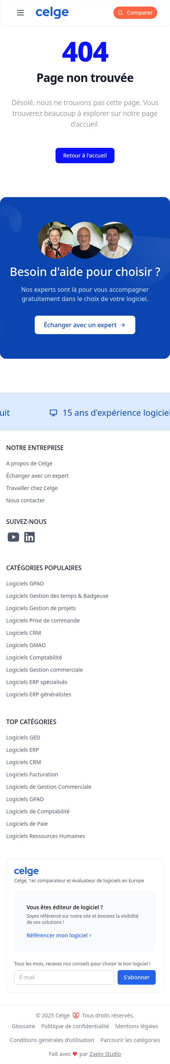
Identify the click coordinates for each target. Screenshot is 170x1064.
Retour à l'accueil (85, 155)
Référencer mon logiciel (60, 935)
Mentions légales (136, 1026)
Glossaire (23, 1026)
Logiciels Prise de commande (43, 620)
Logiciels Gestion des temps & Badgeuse (57, 595)
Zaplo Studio (105, 1053)
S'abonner (137, 977)
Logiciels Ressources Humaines (45, 836)
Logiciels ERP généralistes (38, 694)
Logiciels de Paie (27, 823)
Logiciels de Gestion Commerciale (48, 786)
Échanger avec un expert (85, 325)
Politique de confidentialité (75, 1026)
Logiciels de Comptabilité (38, 811)
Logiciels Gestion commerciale (44, 669)
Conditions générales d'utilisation (52, 1040)
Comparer (135, 12)
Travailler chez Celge (32, 488)
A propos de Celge (29, 463)
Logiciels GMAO (26, 645)
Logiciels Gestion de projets (41, 608)
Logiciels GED (23, 737)
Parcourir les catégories (130, 1040)
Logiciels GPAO (25, 583)
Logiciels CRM (23, 632)
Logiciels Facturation (32, 774)
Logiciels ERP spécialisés (36, 682)
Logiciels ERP (22, 749)
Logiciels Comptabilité (34, 657)
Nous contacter (25, 500)
